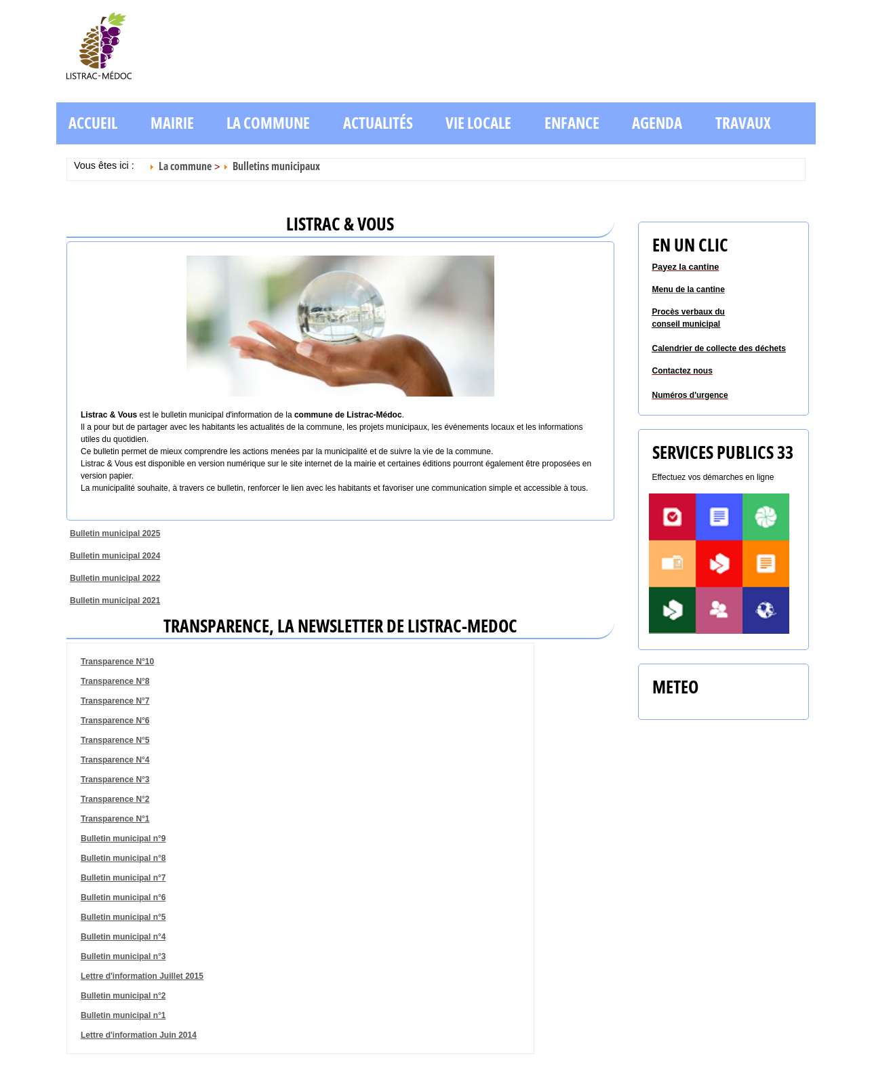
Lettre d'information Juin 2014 (139, 1035)
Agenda (657, 123)
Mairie (172, 123)
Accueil (92, 123)
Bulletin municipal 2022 (115, 578)
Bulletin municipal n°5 (123, 917)
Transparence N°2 (115, 799)
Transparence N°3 (115, 779)
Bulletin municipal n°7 (123, 878)
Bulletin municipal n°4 (123, 937)
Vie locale (478, 123)
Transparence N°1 (115, 819)
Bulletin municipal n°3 (123, 956)
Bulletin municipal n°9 (123, 838)
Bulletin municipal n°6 (123, 897)
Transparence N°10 (117, 661)
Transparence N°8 (115, 681)
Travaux (743, 123)
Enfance (571, 123)
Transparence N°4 (115, 760)
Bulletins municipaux (276, 166)
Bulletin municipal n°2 (123, 996)
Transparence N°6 (115, 720)
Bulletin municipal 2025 (115, 533)
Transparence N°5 (115, 740)
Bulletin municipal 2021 (115, 600)
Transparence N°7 (115, 701)
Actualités (378, 123)
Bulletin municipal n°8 (123, 858)
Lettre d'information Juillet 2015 (142, 976)
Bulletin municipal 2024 (115, 556)
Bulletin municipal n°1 (123, 1015)
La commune (268, 123)
